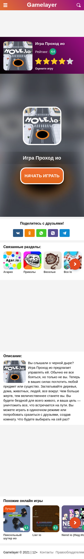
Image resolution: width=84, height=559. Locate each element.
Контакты (46, 552)
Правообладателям (70, 552)
